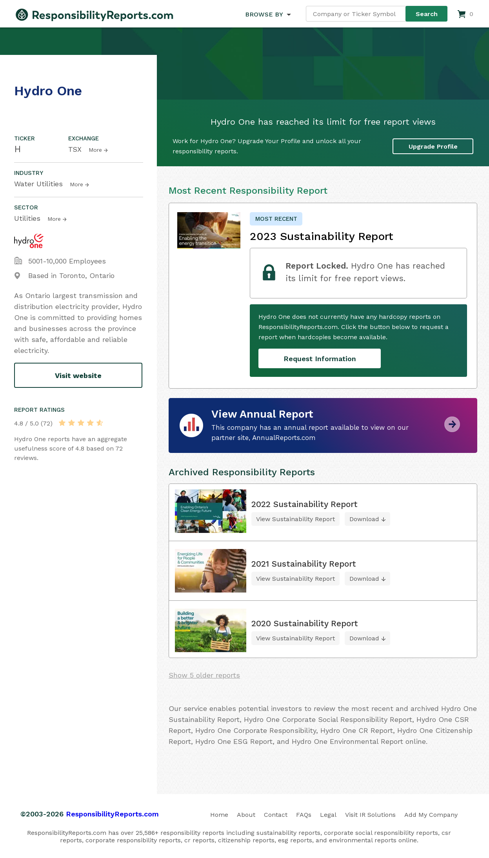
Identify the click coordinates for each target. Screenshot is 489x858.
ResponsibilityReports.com (112, 814)
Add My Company (431, 814)
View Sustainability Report (295, 519)
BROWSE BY (264, 14)
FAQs (303, 814)
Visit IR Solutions (370, 814)
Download (364, 519)
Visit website (78, 375)
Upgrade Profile (433, 146)
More (95, 150)
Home (219, 814)
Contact (275, 814)
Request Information (320, 358)
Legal (328, 814)
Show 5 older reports (204, 675)
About (246, 814)
